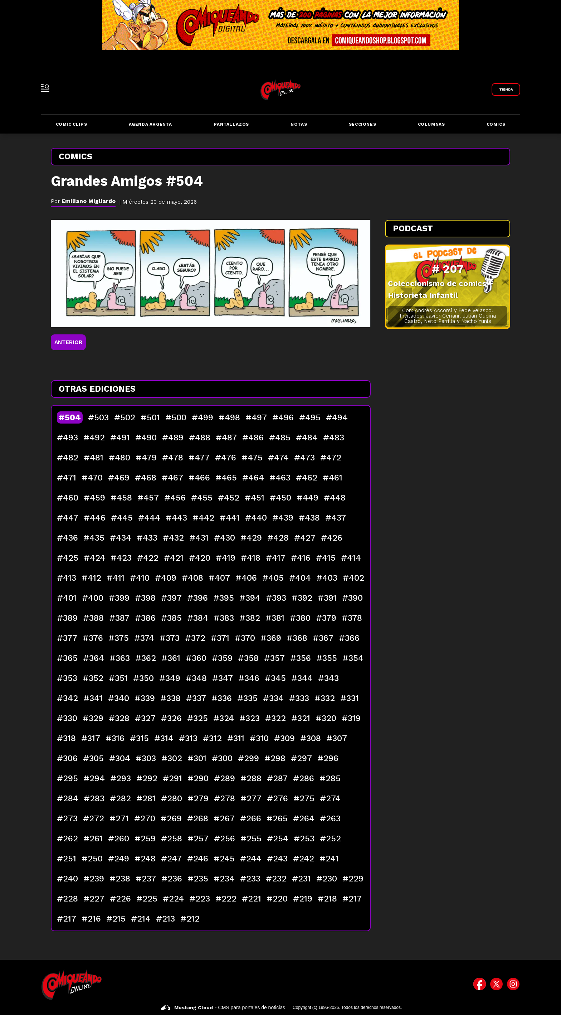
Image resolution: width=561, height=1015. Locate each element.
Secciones (362, 124)
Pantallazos (231, 124)
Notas (299, 124)
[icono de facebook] (479, 984)
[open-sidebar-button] (45, 88)
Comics (496, 124)
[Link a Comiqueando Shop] (506, 89)
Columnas (431, 124)
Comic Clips (71, 124)
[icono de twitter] (496, 984)
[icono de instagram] (513, 984)
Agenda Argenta (150, 124)
